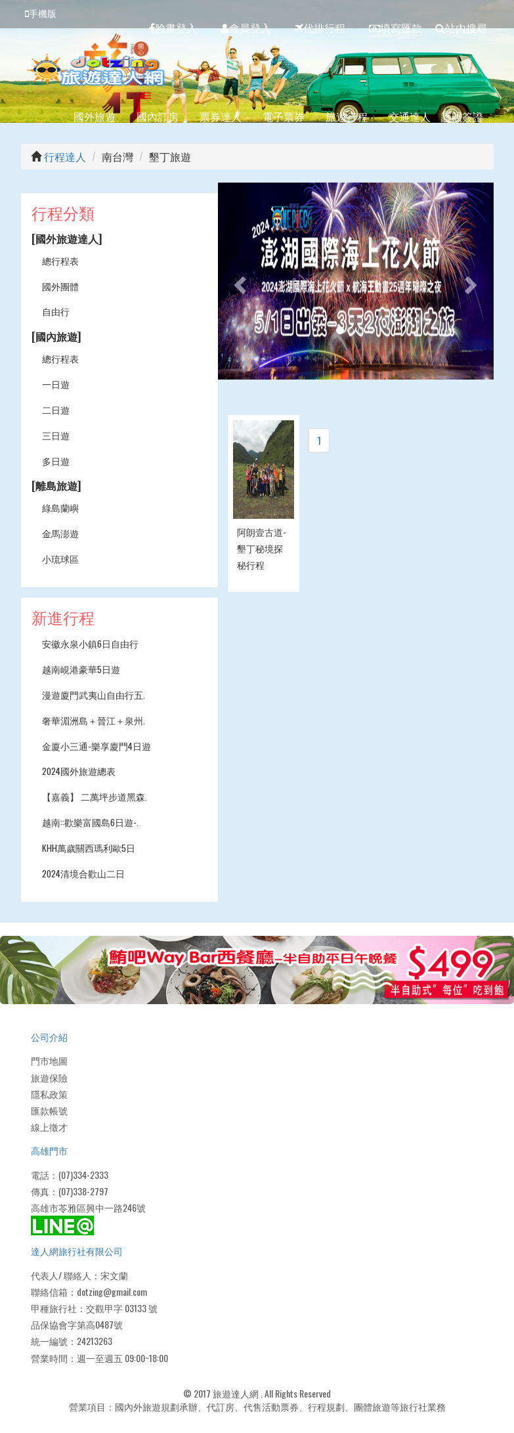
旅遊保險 (49, 1077)
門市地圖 (49, 1060)
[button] (238, 281)
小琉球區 (60, 558)
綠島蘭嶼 (60, 507)
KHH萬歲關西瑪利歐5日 (88, 847)
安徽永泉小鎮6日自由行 (90, 643)
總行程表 (60, 260)
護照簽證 (462, 116)
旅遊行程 (347, 116)
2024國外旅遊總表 (79, 771)
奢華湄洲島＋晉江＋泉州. (93, 720)
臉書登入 (173, 27)
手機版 (40, 13)
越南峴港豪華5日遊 (81, 669)
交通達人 (410, 116)
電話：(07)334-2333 (69, 1174)
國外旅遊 (95, 116)
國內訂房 (158, 116)
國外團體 (60, 286)
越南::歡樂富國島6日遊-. (90, 822)
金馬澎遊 (60, 533)
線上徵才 (49, 1127)
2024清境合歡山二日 (83, 873)
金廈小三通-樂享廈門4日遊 (96, 746)
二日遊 (56, 409)
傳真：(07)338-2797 (69, 1191)
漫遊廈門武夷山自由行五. (93, 694)
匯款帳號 (49, 1110)
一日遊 (56, 384)
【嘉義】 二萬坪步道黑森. (94, 796)
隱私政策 (49, 1094)
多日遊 (56, 461)
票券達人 (221, 116)
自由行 (56, 311)
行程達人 (65, 156)
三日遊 (56, 435)
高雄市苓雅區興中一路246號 (88, 1207)
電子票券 (284, 116)
